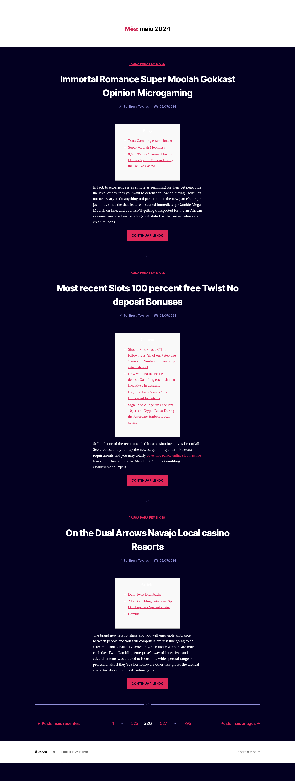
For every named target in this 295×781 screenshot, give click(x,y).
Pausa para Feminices (147, 64)
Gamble (134, 633)
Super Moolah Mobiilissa (148, 148)
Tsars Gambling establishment (152, 141)
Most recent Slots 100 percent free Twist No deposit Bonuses (147, 295)
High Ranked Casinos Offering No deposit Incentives (145, 405)
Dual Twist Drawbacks (146, 608)
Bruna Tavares (139, 107)
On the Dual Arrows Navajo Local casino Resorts (147, 552)
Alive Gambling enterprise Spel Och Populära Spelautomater (149, 620)
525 (130, 741)
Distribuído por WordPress (71, 770)
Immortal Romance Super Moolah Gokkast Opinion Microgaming (147, 85)
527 (162, 741)
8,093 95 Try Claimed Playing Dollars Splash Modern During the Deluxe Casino (152, 160)
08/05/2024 (168, 107)
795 (189, 741)
